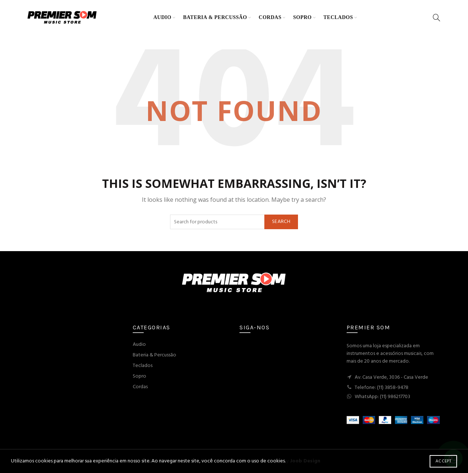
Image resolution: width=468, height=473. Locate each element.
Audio (162, 17)
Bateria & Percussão (215, 17)
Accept (443, 461)
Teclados (338, 17)
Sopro (302, 17)
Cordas (270, 17)
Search (281, 221)
